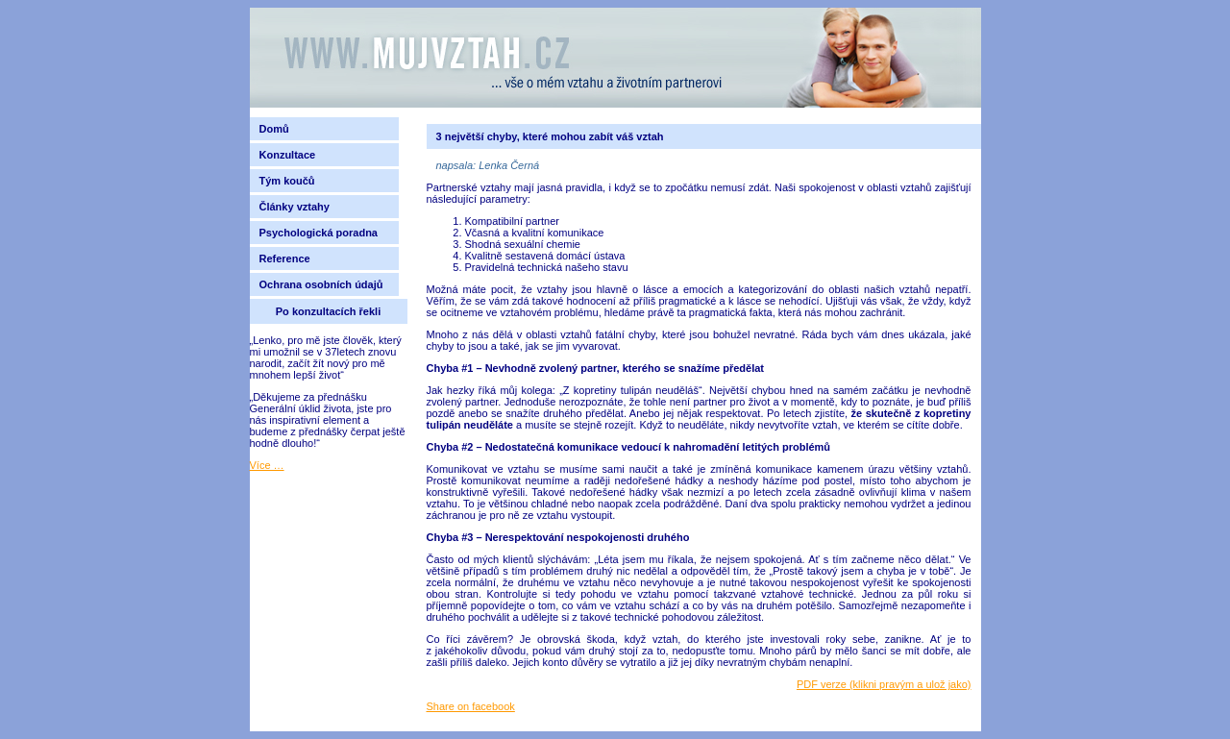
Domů (274, 129)
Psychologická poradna (321, 232)
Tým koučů (287, 180)
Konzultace (287, 154)
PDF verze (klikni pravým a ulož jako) (884, 684)
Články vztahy (294, 206)
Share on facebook (471, 706)
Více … (267, 465)
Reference (284, 258)
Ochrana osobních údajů (321, 284)
